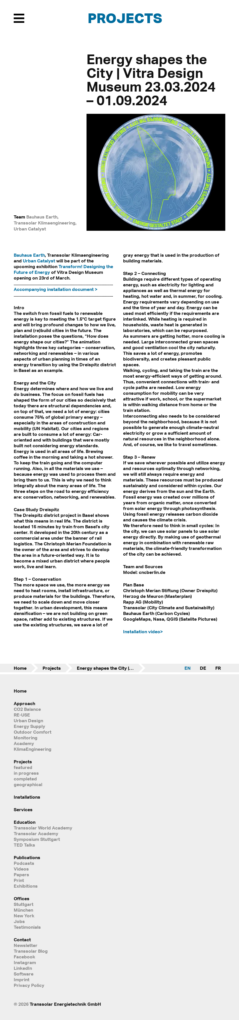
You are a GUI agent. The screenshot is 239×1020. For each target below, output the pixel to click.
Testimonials (27, 927)
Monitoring (25, 737)
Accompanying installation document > (55, 289)
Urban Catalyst (39, 261)
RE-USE (22, 715)
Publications (27, 857)
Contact (22, 939)
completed (25, 779)
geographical (28, 784)
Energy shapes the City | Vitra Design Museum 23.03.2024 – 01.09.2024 (111, 668)
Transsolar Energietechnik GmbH (65, 1004)
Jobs (19, 921)
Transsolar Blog (31, 951)
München (23, 910)
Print (19, 880)
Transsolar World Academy (43, 828)
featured (23, 767)
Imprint (21, 979)
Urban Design (28, 720)
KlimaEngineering (32, 749)
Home (20, 668)
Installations (27, 797)
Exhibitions (26, 886)
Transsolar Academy (36, 833)
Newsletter (25, 945)
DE (203, 668)
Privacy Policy (29, 985)
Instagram (25, 962)
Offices (21, 898)
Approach (24, 703)
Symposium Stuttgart (37, 839)
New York (24, 915)
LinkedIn (23, 968)
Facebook (24, 957)
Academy (24, 743)
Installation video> (143, 631)
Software (23, 974)
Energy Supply (29, 726)
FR (218, 668)
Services (23, 809)
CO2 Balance (27, 709)
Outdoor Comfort (32, 732)
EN (187, 668)
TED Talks (24, 845)
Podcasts (24, 863)
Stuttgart (23, 904)
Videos (21, 869)
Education (24, 822)
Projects (125, 17)
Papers (21, 874)
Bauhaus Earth (29, 255)
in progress (26, 773)
